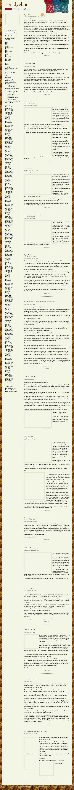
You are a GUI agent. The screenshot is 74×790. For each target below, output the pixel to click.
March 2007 (8, 374)
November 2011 (9, 300)
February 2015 (8, 249)
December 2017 (9, 204)
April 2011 (7, 309)
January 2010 (8, 329)
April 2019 (7, 183)
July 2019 (7, 179)
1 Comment (46, 368)
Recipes (7, 63)
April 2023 (7, 120)
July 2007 (7, 369)
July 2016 (7, 226)
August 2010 (8, 320)
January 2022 (8, 139)
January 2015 (8, 250)
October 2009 (8, 333)
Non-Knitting (8, 60)
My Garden (8, 59)
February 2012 (8, 296)
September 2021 (9, 145)
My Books (26, 9)
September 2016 (9, 224)
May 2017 (7, 213)
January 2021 (8, 155)
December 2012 (9, 283)
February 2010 (8, 328)
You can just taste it (30, 518)
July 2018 (7, 195)
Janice (63, 322)
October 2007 (8, 365)
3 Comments (47, 94)
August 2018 (8, 193)
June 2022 (7, 133)
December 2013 (9, 267)
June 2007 (7, 370)
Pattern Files (8, 90)
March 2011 (8, 311)
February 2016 (8, 233)
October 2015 (8, 238)
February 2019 (8, 186)
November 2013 (9, 268)
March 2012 (8, 295)
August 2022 (8, 130)
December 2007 (9, 362)
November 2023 (9, 110)
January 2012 (8, 297)
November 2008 (9, 347)
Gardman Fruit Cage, (51, 358)
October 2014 (8, 254)
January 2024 (8, 108)
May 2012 (7, 292)
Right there (27, 255)
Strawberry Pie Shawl (12, 97)
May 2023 (7, 118)
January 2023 (8, 124)
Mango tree (8, 56)
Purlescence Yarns (9, 393)
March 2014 (8, 263)
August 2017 (8, 209)
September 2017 (9, 208)
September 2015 (9, 240)
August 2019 (8, 178)
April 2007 (7, 372)
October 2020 (8, 159)
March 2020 (8, 168)
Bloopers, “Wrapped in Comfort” (12, 79)
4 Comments (47, 161)
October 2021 (8, 143)
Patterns (16, 9)
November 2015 (9, 237)
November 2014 (9, 253)
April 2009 (7, 341)
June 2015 (7, 243)
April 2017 (7, 214)
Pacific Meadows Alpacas (11, 391)
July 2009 (7, 337)
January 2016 (8, 234)
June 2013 (7, 275)
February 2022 (8, 138)
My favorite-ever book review (12, 88)
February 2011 (8, 312)
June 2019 (7, 180)
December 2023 (9, 109)
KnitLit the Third (11, 86)
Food (6, 43)
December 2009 (9, 330)
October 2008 (8, 349)
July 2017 (7, 211)
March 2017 (8, 216)
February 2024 (8, 107)
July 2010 (7, 321)
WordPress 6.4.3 (39, 787)
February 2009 (8, 344)
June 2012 (7, 291)
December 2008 (9, 346)
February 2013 (8, 280)
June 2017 (7, 212)
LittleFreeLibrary (29, 102)
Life (6, 52)
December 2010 (9, 315)
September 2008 (9, 350)
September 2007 (9, 366)
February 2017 (8, 217)
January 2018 (8, 203)
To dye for (7, 67)
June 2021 (7, 149)
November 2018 (9, 189)
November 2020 (9, 158)
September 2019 (9, 176)
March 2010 (8, 326)
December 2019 (9, 172)
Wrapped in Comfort (12, 85)
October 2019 (8, 175)
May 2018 (7, 197)
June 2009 (7, 338)
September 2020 (9, 161)
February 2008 (8, 359)
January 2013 (8, 282)
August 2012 (8, 288)
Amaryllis (7, 39)
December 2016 (9, 220)
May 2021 (7, 150)
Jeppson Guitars (9, 386)
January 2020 (8, 171)
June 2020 (7, 164)
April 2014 (7, 262)
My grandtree (28, 168)
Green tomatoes (29, 588)
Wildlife (7, 70)
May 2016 (7, 229)
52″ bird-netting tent (32, 610)
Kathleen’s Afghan (11, 93)
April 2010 (7, 325)
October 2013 (8, 270)
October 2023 (8, 112)
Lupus (6, 54)
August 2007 (8, 367)
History (7, 49)
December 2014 (9, 251)
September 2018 (9, 192)
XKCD (25, 654)
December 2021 (9, 141)
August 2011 (8, 304)
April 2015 (7, 246)
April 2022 (7, 135)
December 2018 (9, 188)
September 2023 (9, 113)
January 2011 (8, 313)
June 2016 (7, 228)
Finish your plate (29, 63)
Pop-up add (27, 547)
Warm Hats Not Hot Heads (11, 68)
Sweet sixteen (28, 436)
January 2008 (8, 361)
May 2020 (7, 166)
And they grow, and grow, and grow (35, 731)
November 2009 (9, 332)
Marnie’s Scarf (10, 94)
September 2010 (9, 319)
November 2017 (9, 205)
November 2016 (9, 221)
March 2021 (8, 153)
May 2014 (7, 261)
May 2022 (7, 134)
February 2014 (8, 265)
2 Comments (47, 55)
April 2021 (7, 151)
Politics (7, 62)
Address (7, 75)
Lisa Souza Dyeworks (10, 388)
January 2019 (8, 187)
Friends (7, 45)
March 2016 (8, 232)
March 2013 (8, 279)
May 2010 (7, 324)
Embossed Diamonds (12, 91)
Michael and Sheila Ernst (11, 389)
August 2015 (8, 241)
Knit (6, 50)
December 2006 (9, 378)
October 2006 (8, 380)
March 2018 (8, 200)
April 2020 (7, 167)
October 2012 (8, 286)
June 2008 (7, 354)
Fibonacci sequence (30, 376)
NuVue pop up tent (43, 347)
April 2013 (7, 278)
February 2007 (8, 375)
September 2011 (9, 303)
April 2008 (7, 357)
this (61, 115)
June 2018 (7, 196)
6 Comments (47, 428)
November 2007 (9, 363)
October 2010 (8, 317)
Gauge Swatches (9, 47)
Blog (8, 9)
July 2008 (7, 353)
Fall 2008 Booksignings (10, 82)
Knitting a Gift (8, 51)
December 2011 (9, 299)
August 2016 (8, 225)
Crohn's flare (8, 41)
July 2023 (7, 116)
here (60, 238)
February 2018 (8, 201)
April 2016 (7, 230)
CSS (53, 786)
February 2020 (8, 170)
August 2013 (8, 272)
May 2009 (7, 340)
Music (6, 58)
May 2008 (7, 355)
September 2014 (9, 255)
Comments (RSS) (35, 786)
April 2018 (7, 199)
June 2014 (7, 259)
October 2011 (8, 301)
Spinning (7, 66)
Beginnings (8, 77)
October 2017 (8, 207)
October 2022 (8, 128)
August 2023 (8, 114)
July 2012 (7, 290)
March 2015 (8, 247)
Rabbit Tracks (10, 96)
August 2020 (8, 162)
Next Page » (27, 782)
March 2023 (8, 121)
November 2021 (9, 142)
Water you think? (29, 629)
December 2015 (9, 236)
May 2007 (7, 371)
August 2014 (8, 257)
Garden (7, 46)
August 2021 (8, 146)
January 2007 (8, 376)
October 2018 (8, 191)
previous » (66, 782)
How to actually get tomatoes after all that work (39, 301)
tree (62, 190)
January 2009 (8, 345)
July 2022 (7, 132)
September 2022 (9, 129)
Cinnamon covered (30, 678)
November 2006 (9, 379)
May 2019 (7, 182)
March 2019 (8, 184)
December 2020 (9, 157)
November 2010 (9, 316)
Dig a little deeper (30, 15)
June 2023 (7, 117)
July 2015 (7, 242)
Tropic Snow (57, 174)
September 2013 (9, 271)
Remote (7, 64)
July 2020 (7, 163)
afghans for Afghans (10, 38)
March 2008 (8, 358)
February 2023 (8, 122)
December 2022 (9, 125)
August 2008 (8, 351)
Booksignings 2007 (9, 80)
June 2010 (7, 322)
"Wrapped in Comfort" (10, 37)
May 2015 (7, 245)
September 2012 (9, 287)
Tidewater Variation (11, 99)
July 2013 (7, 274)
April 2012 (7, 293)
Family (6, 42)
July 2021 (7, 147)
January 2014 (8, 266)
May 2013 (7, 276)
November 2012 (9, 284)
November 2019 (9, 174)
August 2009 (8, 336)
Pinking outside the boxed (32, 215)
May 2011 (7, 308)
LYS (6, 55)
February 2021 (8, 154)
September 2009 (9, 334)
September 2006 (9, 382)
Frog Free (32, 393)
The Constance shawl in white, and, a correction (12, 102)
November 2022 (9, 126)
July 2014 (7, 258)
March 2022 (8, 137)
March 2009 (8, 342)
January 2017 (8, 218)
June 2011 (7, 307)
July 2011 (7, 305)
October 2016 (8, 222)
